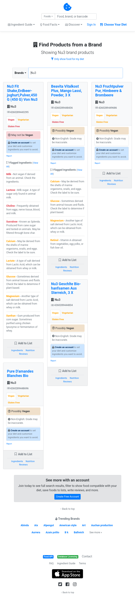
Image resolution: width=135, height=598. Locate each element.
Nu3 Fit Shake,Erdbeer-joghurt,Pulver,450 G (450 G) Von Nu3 (22, 93)
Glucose (10, 276)
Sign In (91, 24)
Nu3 (11, 106)
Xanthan (11, 315)
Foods (47, 16)
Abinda (25, 525)
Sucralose (12, 221)
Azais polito (52, 532)
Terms (82, 563)
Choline (10, 205)
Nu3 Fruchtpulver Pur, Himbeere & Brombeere (109, 90)
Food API (48, 556)
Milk (8, 174)
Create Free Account (67, 496)
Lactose (10, 190)
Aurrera (35, 532)
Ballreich (79, 532)
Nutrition (30, 350)
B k (66, 532)
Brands (19, 73)
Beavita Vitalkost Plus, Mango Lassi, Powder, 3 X (66, 90)
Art (84, 525)
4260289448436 (62, 107)
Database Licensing (67, 556)
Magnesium (12, 296)
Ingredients (17, 350)
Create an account (20, 142)
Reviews (23, 354)
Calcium (10, 241)
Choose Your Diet (113, 24)
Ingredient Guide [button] (20, 24)
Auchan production (102, 525)
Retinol (54, 240)
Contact (87, 556)
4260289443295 (18, 112)
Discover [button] (72, 24)
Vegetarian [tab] (23, 119)
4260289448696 (18, 388)
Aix (36, 525)
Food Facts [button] (48, 24)
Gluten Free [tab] (14, 126)
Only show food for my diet (67, 59)
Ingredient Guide (66, 563)
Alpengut (49, 525)
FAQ (51, 563)
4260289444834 (62, 305)
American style (67, 525)
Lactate (10, 260)
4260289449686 (106, 107)
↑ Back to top (67, 508)
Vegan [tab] (11, 119)
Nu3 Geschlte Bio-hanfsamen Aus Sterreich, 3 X (66, 288)
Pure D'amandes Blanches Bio (20, 373)
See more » (95, 532)
